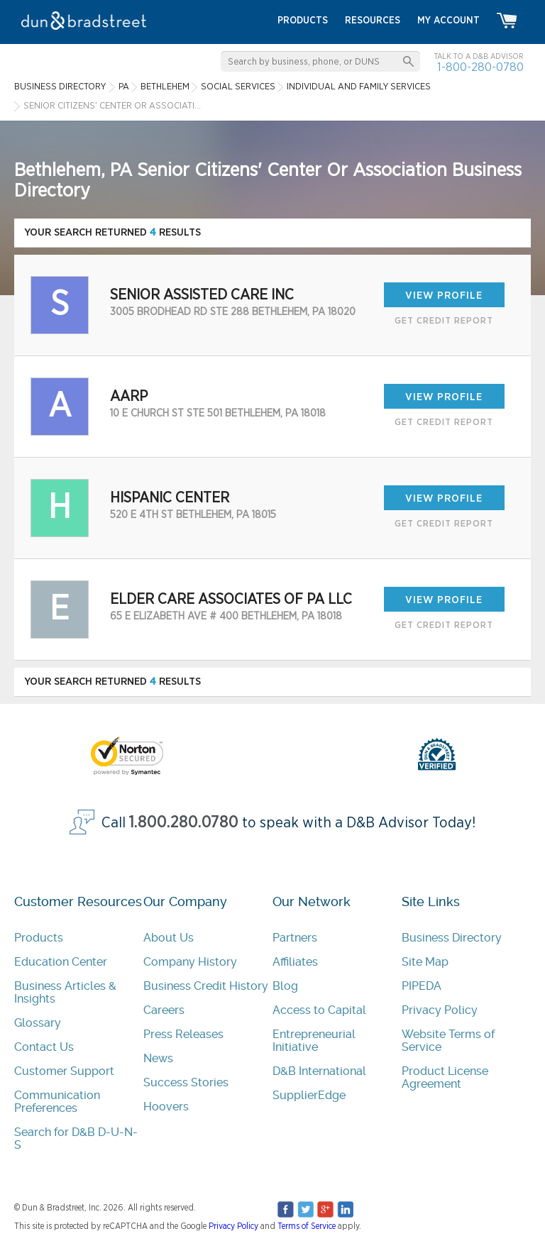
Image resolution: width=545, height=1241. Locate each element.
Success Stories (186, 1082)
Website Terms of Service (448, 1040)
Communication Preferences (57, 1101)
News (158, 1058)
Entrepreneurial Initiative (314, 1040)
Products (38, 937)
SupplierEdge (309, 1095)
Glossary (37, 1023)
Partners (294, 937)
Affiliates (295, 962)
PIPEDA (421, 986)
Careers (164, 1010)
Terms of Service (306, 1226)
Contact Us (44, 1047)
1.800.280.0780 (183, 823)
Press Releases (183, 1034)
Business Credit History (205, 986)
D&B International (319, 1071)
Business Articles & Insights (65, 992)
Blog (285, 986)
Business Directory (452, 937)
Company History (190, 962)
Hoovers (166, 1106)
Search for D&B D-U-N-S (76, 1138)
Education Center (60, 962)
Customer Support (64, 1071)
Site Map (425, 962)
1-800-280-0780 (480, 67)
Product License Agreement (445, 1077)
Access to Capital (319, 1010)
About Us (168, 937)
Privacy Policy (440, 1010)
